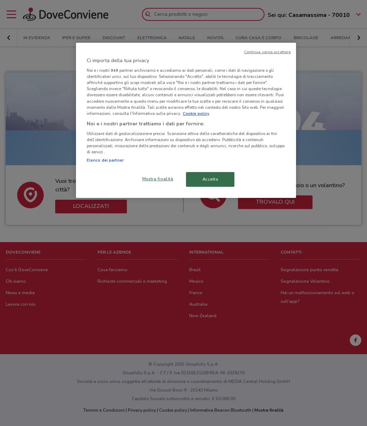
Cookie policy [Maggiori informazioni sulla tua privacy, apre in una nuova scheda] (196, 113)
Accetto (210, 179)
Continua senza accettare (267, 52)
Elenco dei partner (105, 160)
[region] (186, 120)
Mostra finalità (157, 179)
